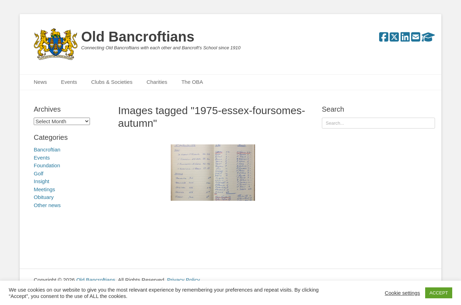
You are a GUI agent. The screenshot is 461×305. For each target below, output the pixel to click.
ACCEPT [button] (438, 292)
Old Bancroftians (137, 36)
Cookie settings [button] (402, 293)
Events (69, 82)
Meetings (44, 189)
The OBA (192, 82)
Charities (157, 82)
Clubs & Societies (111, 82)
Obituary (44, 197)
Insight (41, 181)
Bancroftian (47, 149)
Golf (39, 173)
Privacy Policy (183, 280)
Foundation (47, 165)
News (40, 82)
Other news (47, 205)
